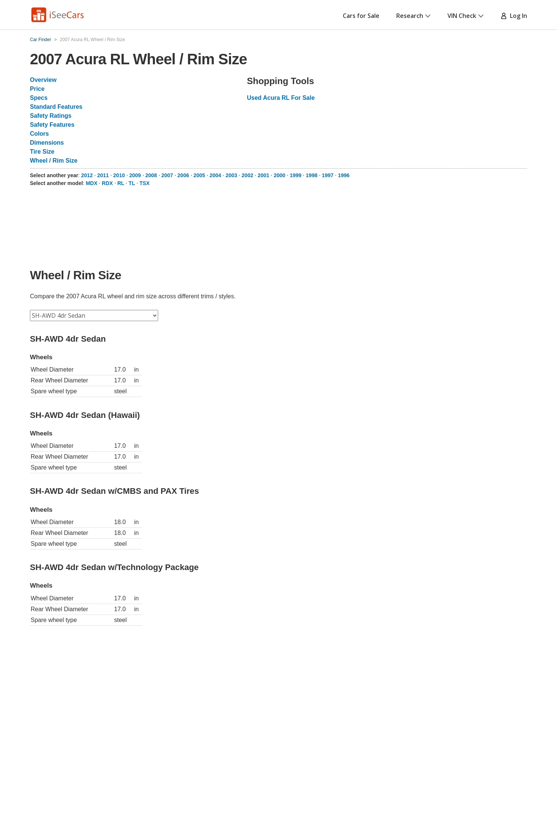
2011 (103, 175)
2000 (279, 175)
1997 (327, 175)
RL (120, 183)
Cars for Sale (361, 16)
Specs (38, 98)
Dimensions (47, 142)
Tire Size (42, 151)
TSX (144, 183)
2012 (87, 175)
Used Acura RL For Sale (280, 98)
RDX (107, 183)
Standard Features (56, 107)
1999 (295, 175)
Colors (39, 133)
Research (413, 16)
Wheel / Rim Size (53, 160)
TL (132, 183)
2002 (247, 175)
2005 (199, 175)
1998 (311, 175)
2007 (167, 175)
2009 (135, 175)
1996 (344, 175)
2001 (263, 175)
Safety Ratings (50, 116)
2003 (231, 175)
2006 (183, 175)
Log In (514, 16)
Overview (43, 80)
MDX (91, 183)
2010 (119, 175)
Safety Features (52, 124)
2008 (151, 175)
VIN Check (465, 16)
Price (37, 89)
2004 (215, 175)
